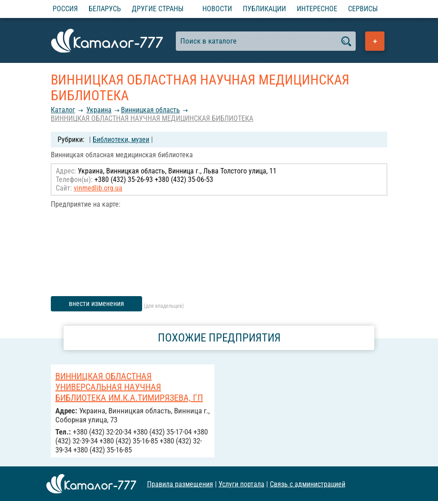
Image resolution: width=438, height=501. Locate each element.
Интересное (317, 8)
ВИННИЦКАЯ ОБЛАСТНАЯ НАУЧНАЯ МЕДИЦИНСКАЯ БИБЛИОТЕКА (152, 118)
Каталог (63, 110)
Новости (217, 8)
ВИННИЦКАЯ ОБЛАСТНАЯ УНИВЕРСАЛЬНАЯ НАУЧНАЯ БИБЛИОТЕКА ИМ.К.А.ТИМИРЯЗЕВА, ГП (129, 387)
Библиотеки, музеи (121, 139)
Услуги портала (241, 483)
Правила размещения (180, 483)
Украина (99, 110)
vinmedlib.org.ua (98, 188)
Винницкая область (150, 110)
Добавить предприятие (374, 41)
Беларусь (105, 8)
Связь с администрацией (307, 483)
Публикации (264, 8)
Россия (65, 8)
